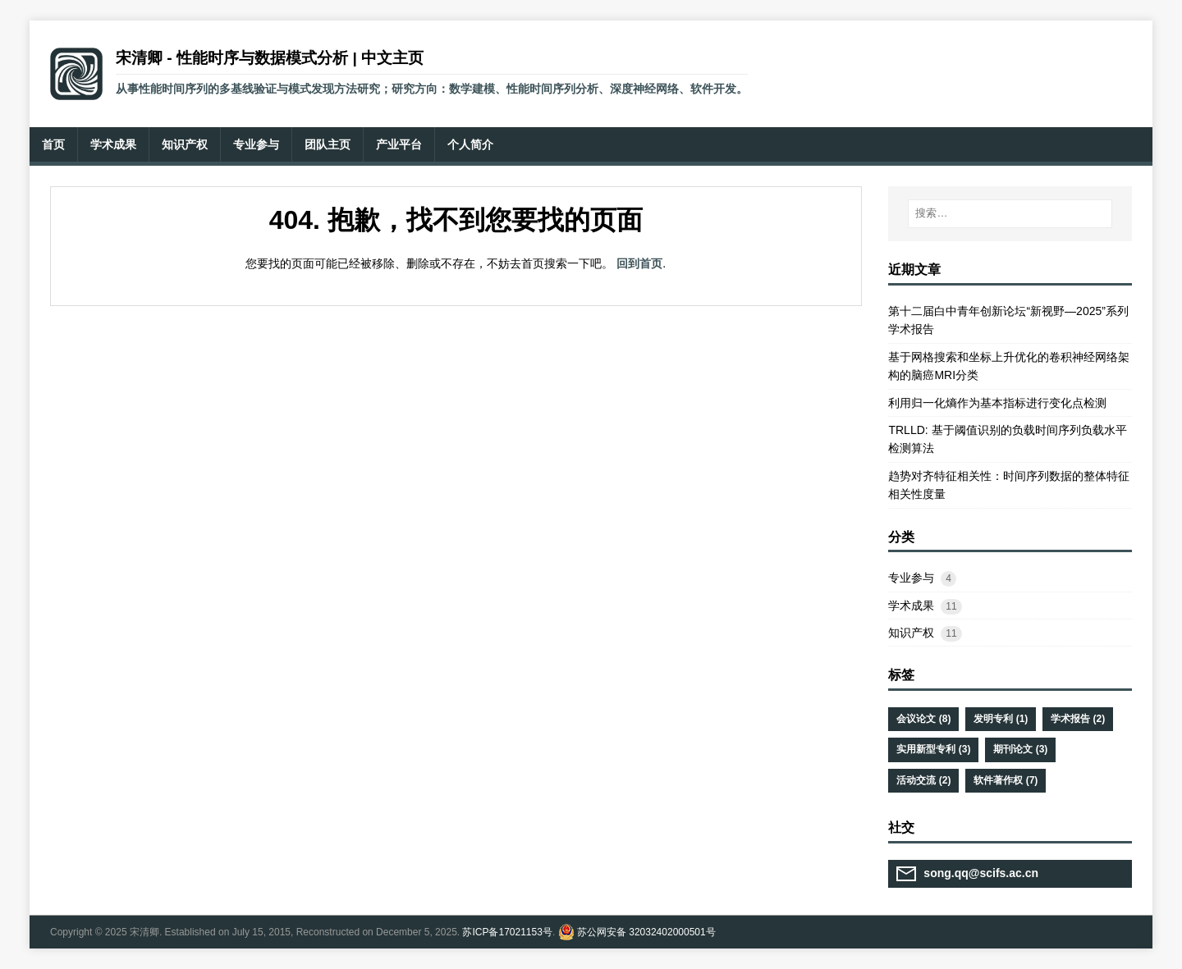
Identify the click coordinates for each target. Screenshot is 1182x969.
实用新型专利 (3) (933, 749)
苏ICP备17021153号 (507, 932)
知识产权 (911, 632)
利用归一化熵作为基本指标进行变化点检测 (997, 402)
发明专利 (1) (1001, 718)
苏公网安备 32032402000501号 (646, 932)
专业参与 (911, 577)
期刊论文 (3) (1020, 749)
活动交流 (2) (923, 780)
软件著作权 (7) (1006, 780)
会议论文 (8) (923, 718)
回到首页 (639, 263)
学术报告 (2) (1078, 718)
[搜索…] (1010, 213)
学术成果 (911, 605)
